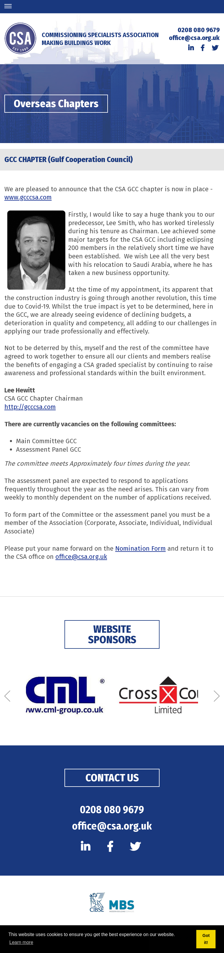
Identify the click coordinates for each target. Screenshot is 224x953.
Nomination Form (140, 548)
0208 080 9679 (199, 30)
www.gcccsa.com (28, 197)
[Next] (217, 696)
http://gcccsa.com (30, 407)
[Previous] (7, 696)
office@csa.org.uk (194, 38)
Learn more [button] (21, 942)
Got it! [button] (206, 939)
